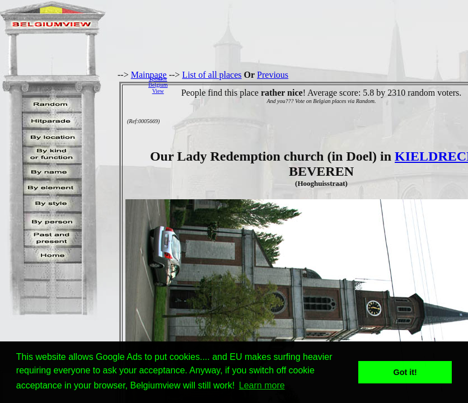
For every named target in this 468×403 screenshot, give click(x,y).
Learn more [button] (262, 385)
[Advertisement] (320, 84)
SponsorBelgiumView (157, 85)
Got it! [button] (405, 372)
